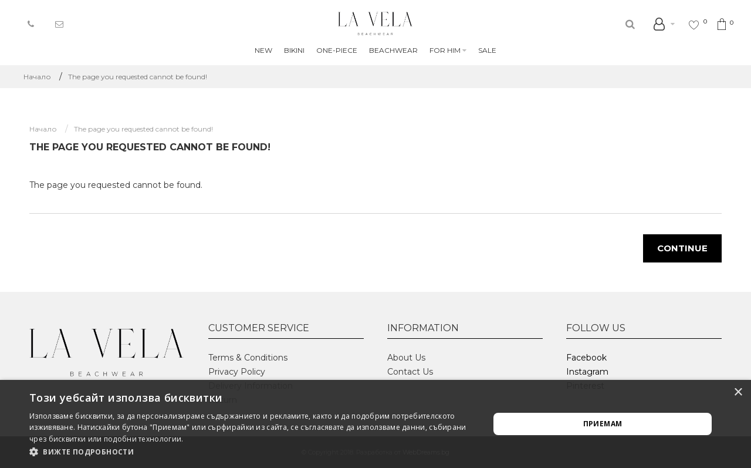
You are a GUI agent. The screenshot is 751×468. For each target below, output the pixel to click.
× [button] (737, 392)
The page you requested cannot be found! (137, 76)
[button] (252, 452)
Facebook (586, 357)
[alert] (375, 424)
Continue (682, 248)
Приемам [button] (603, 424)
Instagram (587, 371)
